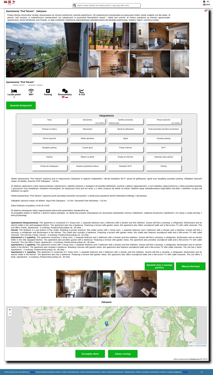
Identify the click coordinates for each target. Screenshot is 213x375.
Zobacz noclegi (123, 354)
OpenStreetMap (201, 345)
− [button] (10, 314)
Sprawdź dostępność (21, 105)
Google (32, 372)
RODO (185, 372)
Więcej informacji (191, 266)
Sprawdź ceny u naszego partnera (159, 266)
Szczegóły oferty (90, 354)
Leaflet (190, 345)
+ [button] (10, 310)
